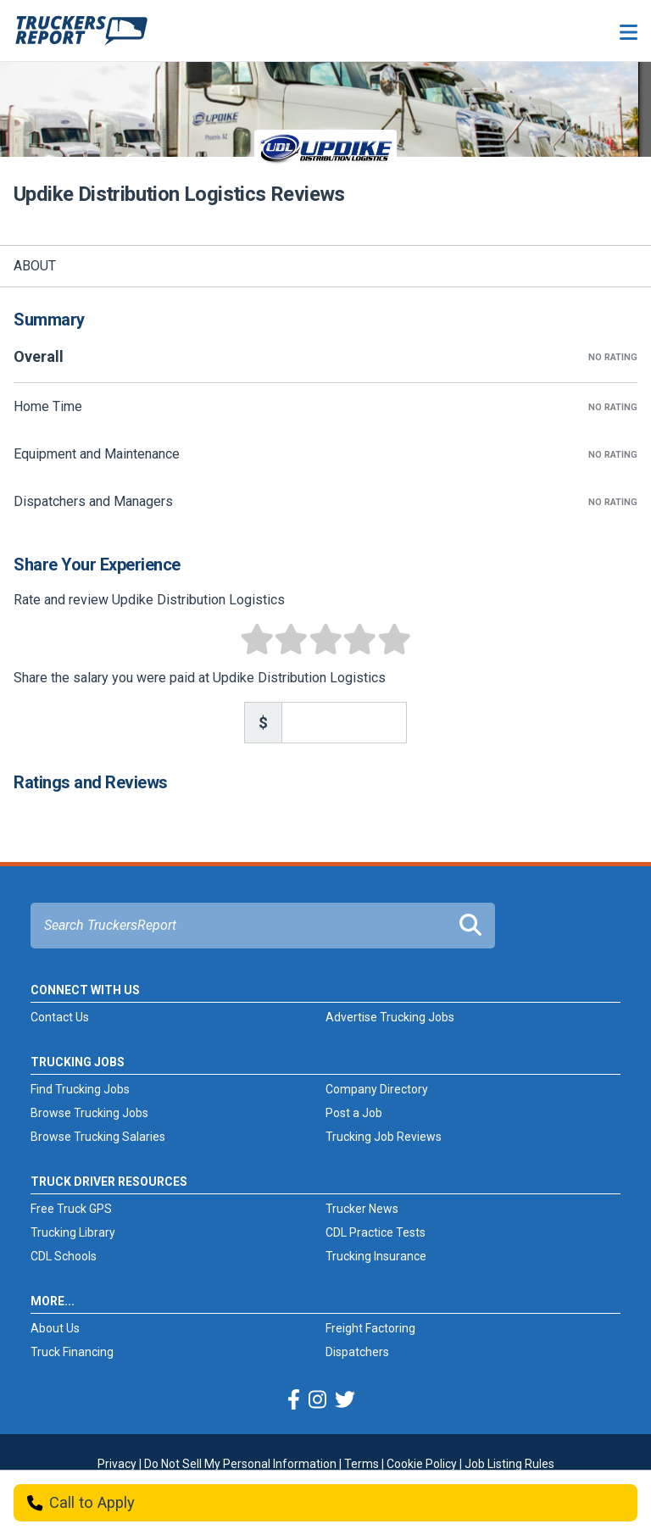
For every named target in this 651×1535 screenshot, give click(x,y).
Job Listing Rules (509, 1464)
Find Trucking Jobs (80, 1089)
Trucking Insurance (376, 1256)
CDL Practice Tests (376, 1232)
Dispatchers (357, 1352)
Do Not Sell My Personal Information (240, 1464)
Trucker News (362, 1208)
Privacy (116, 1464)
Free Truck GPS (71, 1208)
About (35, 266)
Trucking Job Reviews (384, 1136)
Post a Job (354, 1113)
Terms (361, 1464)
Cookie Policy (422, 1464)
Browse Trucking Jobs (89, 1113)
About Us (55, 1328)
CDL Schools (64, 1256)
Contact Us (60, 1017)
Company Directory (377, 1089)
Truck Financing (72, 1352)
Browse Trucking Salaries (98, 1136)
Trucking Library (73, 1232)
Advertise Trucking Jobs (390, 1017)
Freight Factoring (370, 1328)
